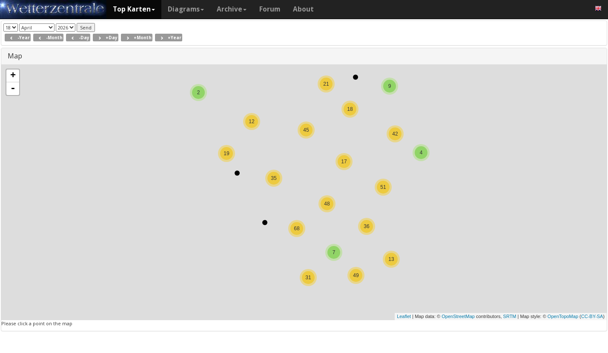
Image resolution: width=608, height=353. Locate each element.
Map (15, 56)
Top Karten (134, 9)
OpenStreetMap (458, 316)
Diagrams (186, 9)
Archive (232, 9)
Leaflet (404, 316)
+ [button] (13, 75)
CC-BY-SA (592, 316)
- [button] (13, 88)
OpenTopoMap (563, 316)
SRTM (509, 316)
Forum (269, 9)
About (303, 9)
